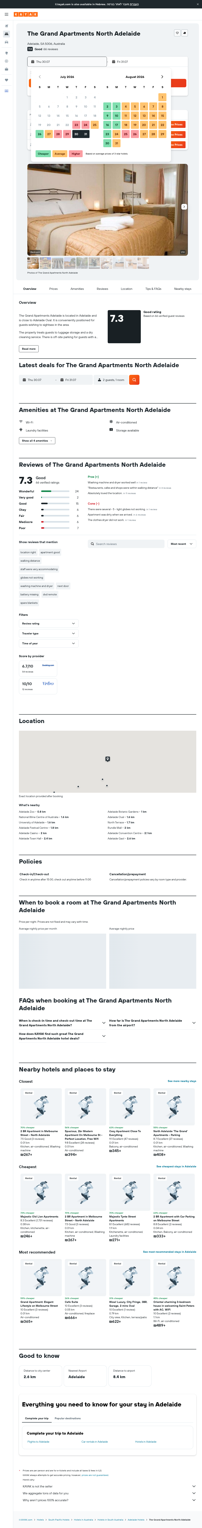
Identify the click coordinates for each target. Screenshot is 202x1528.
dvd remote (50, 594)
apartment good (50, 552)
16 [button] (76, 116)
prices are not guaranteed (95, 1475)
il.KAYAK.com (25, 1519)
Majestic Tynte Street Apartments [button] (122, 1218)
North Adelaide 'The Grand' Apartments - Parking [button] (170, 1133)
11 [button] (95, 106)
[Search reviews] (129, 544)
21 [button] (58, 125)
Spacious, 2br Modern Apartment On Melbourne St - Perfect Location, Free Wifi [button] (83, 1135)
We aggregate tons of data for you (109, 1493)
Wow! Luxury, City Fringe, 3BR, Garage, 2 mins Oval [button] (128, 1303)
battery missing (29, 594)
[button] (198, 4)
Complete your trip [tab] (37, 1418)
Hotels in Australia (83, 1519)
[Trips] (6, 80)
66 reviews (50, 49)
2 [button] (76, 97)
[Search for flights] (6, 26)
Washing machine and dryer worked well (117, 482)
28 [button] (58, 134)
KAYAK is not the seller (109, 1486)
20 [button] (49, 125)
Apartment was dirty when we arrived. (117, 514)
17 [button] (85, 116)
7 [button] (58, 106)
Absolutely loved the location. (112, 493)
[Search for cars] (6, 42)
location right (28, 552)
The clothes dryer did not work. (112, 520)
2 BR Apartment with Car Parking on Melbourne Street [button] (174, 1218)
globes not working (31, 577)
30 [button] (76, 134)
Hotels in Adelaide (145, 1441)
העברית (134, 4)
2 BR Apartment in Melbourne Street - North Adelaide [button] (39, 1133)
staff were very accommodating (39, 569)
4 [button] (95, 97)
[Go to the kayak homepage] (26, 14)
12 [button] (39, 116)
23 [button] (76, 125)
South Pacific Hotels (58, 1519)
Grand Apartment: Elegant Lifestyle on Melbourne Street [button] (39, 1303)
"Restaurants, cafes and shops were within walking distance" (129, 487)
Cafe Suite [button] (71, 1302)
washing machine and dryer (36, 586)
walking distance (30, 560)
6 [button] (49, 106)
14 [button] (58, 116)
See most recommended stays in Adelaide (169, 1251)
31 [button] (85, 134)
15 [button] (67, 116)
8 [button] (67, 106)
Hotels (40, 1519)
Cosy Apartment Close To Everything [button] (125, 1133)
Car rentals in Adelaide (94, 1441)
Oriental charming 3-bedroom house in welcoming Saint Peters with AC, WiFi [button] (173, 1305)
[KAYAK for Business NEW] (6, 69)
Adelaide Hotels (136, 1519)
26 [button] (39, 134)
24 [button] (85, 125)
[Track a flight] (6, 61)
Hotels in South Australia (110, 1519)
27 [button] (48, 134)
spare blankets (28, 603)
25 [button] (94, 125)
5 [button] (40, 106)
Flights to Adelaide (38, 1441)
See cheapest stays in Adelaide (176, 1166)
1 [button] (67, 97)
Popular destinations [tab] (68, 1418)
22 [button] (67, 125)
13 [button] (48, 116)
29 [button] (67, 134)
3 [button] (85, 97)
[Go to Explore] (6, 53)
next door (63, 586)
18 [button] (94, 116)
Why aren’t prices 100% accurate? (109, 1500)
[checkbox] (38, 669)
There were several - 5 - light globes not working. (122, 509)
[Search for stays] (6, 34)
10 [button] (85, 106)
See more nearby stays (182, 1081)
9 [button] (76, 106)
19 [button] (39, 125)
